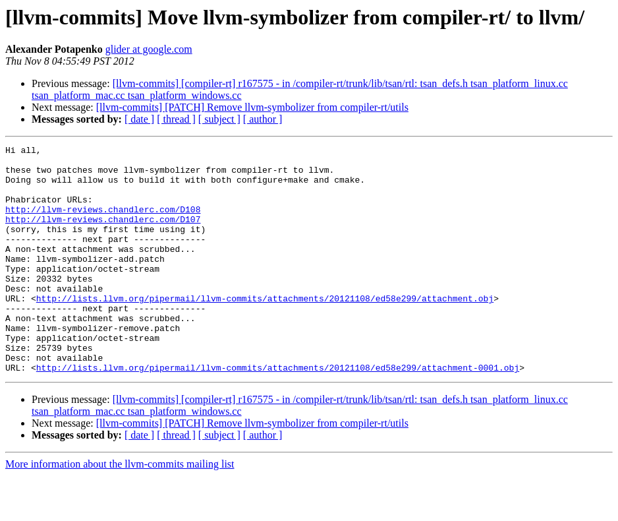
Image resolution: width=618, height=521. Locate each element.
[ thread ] (176, 119)
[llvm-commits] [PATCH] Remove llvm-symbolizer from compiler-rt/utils (252, 107)
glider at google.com (148, 49)
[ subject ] (219, 119)
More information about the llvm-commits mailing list (120, 509)
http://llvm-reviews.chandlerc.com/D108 (102, 223)
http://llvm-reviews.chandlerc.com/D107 (102, 235)
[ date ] (139, 119)
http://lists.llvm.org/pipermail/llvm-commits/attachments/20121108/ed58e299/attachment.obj (264, 330)
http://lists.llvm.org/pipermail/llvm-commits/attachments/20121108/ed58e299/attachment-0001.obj (277, 413)
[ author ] (263, 119)
